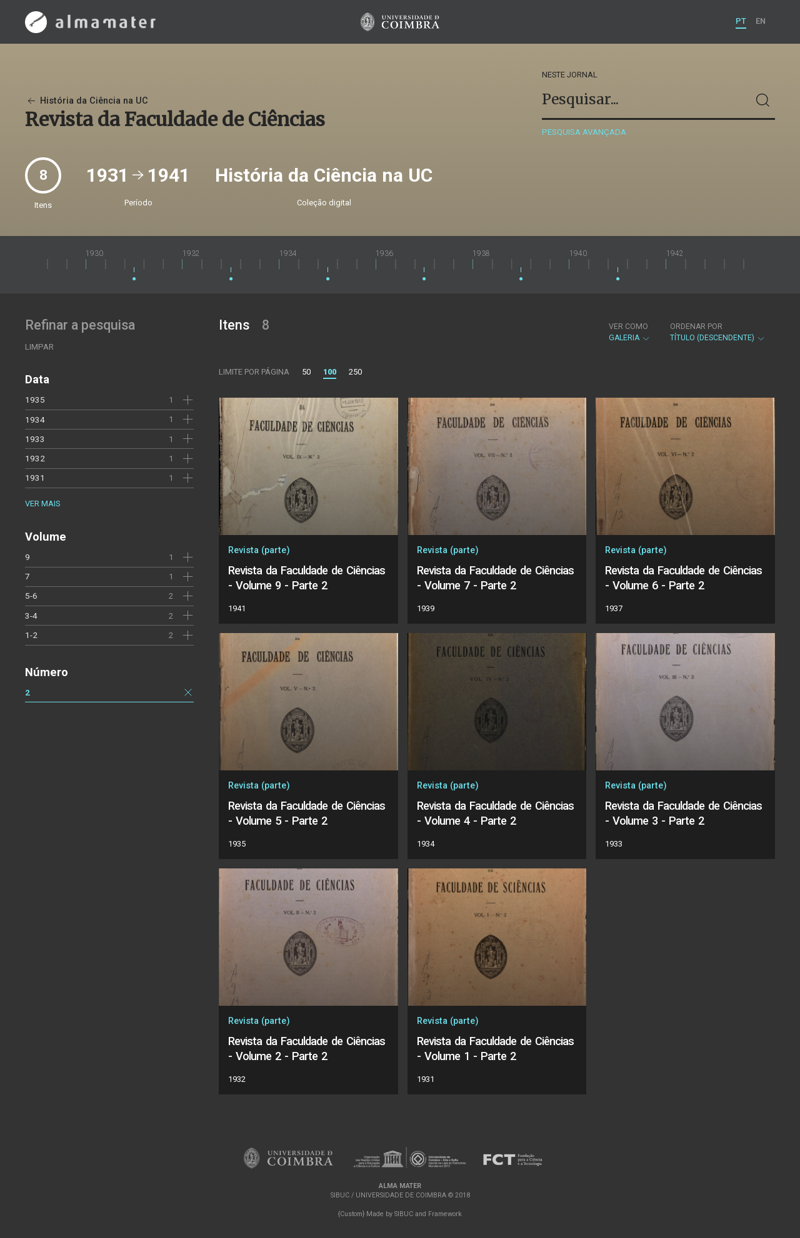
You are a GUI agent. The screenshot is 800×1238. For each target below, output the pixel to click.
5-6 (31, 596)
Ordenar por (696, 326)
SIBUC (403, 1214)
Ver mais (42, 503)
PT (741, 21)
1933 (35, 439)
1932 (35, 458)
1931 (35, 478)
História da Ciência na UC (86, 101)
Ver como (628, 326)
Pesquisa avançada (584, 132)
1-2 (31, 635)
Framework (445, 1214)
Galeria (630, 332)
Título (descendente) (718, 332)
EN (761, 21)
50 (306, 371)
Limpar (39, 346)
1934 (35, 420)
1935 (35, 400)
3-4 (31, 616)
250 (355, 371)
